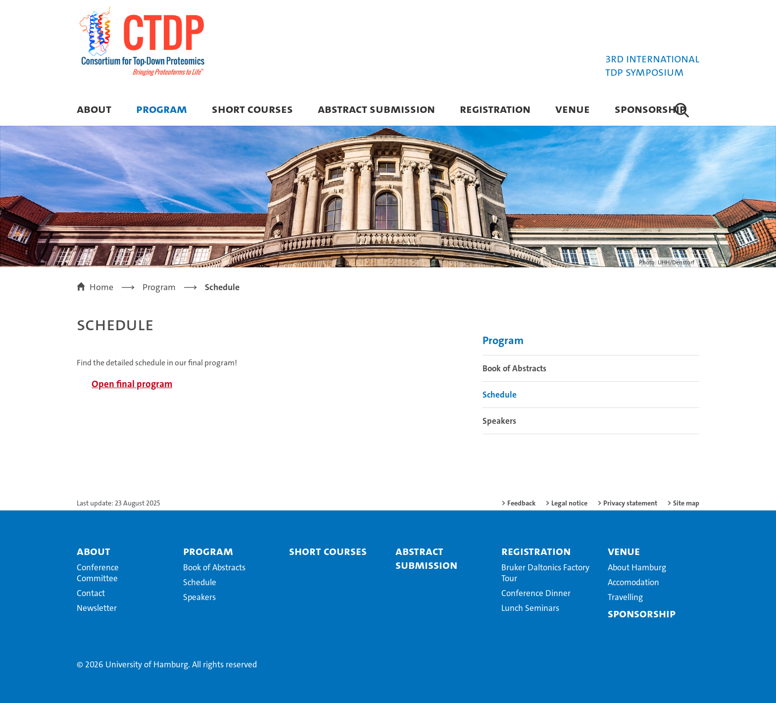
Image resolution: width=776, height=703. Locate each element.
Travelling (625, 597)
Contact (91, 593)
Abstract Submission (376, 108)
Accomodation (633, 582)
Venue (572, 108)
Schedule (500, 394)
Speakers (499, 420)
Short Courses (252, 108)
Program (161, 108)
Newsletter (97, 608)
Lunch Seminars (530, 608)
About (94, 108)
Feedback (521, 503)
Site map (686, 503)
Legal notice (569, 503)
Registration (495, 108)
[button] (681, 110)
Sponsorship (650, 108)
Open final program (132, 384)
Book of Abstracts (514, 368)
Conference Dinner (536, 593)
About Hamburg (637, 567)
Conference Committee (98, 573)
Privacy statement (630, 503)
